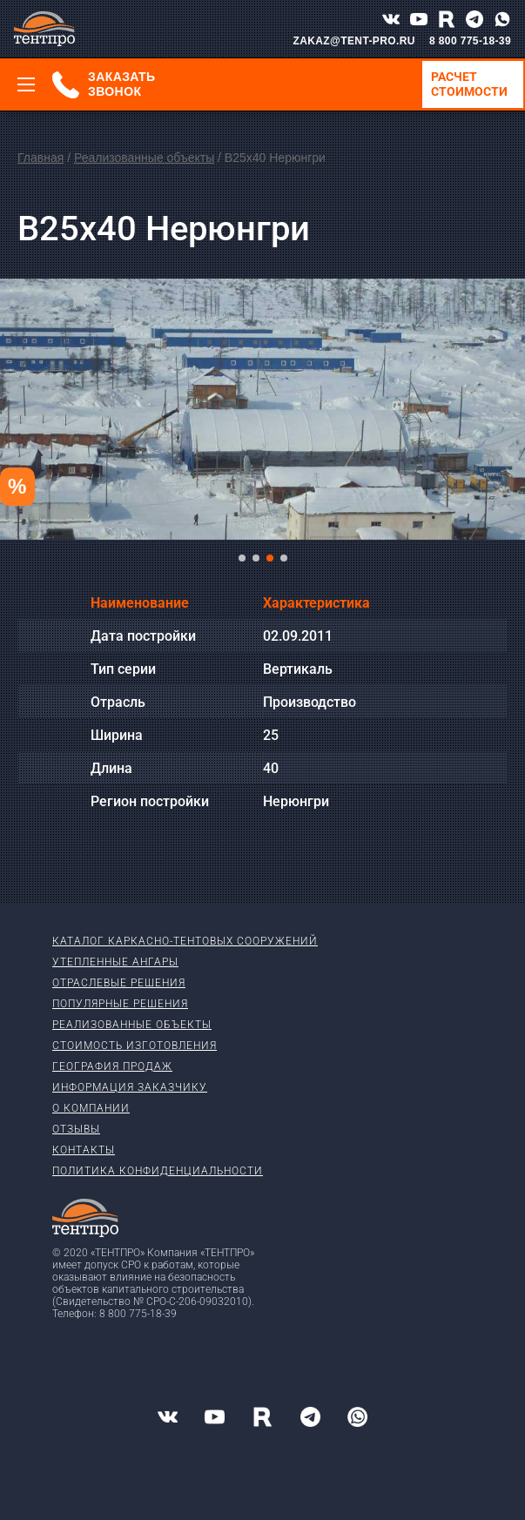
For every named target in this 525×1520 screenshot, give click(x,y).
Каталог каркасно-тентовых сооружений (185, 941)
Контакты (83, 1150)
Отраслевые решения (118, 983)
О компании (91, 1108)
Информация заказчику (129, 1087)
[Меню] (26, 84)
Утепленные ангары (115, 962)
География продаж (112, 1066)
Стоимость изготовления (134, 1045)
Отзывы (76, 1129)
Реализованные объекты (144, 158)
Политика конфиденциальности (157, 1171)
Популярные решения (120, 1004)
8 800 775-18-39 (470, 41)
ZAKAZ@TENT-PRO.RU (354, 41)
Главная (40, 158)
